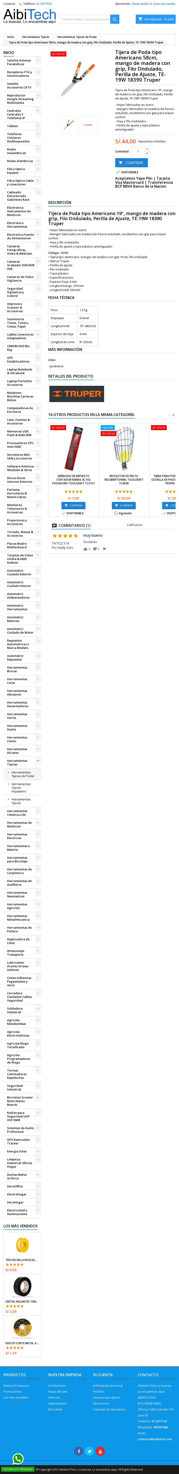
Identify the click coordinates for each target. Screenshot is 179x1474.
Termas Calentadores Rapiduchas (17, 1074)
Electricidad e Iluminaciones (17, 1212)
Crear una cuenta (164, 4)
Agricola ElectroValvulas (18, 1033)
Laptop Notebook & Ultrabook (19, 371)
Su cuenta (103, 1374)
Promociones (12, 1391)
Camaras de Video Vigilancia (20, 279)
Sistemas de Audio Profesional (20, 1130)
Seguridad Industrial (15, 1087)
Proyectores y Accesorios (17, 522)
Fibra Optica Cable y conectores (20, 182)
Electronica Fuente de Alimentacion (20, 236)
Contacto (9, 4)
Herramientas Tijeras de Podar (23, 774)
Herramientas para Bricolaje (17, 859)
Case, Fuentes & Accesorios (18, 421)
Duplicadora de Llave (18, 941)
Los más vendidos (20, 1226)
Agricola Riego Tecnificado (18, 1045)
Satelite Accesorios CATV (19, 85)
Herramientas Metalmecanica (18, 918)
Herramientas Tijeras (17, 762)
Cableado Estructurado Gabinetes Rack (18, 196)
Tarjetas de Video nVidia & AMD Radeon (20, 559)
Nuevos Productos (16, 1385)
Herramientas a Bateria (18, 848)
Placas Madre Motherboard (17, 545)
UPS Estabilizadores (18, 359)
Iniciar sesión (140, 4)
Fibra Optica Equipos (16, 171)
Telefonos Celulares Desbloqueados (18, 137)
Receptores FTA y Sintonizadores (19, 74)
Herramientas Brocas (17, 669)
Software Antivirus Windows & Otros (20, 468)
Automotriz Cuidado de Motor (20, 630)
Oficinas (54, 1397)
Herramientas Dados (17, 727)
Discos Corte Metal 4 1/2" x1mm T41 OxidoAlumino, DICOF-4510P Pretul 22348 (22, 1343)
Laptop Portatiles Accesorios (19, 383)
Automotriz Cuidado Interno (19, 584)
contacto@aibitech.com (155, 1439)
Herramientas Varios (17, 716)
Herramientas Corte (17, 681)
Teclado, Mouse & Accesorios (20, 534)
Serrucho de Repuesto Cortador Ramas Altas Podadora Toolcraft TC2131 (73, 479)
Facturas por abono (106, 1397)
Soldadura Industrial (15, 1010)
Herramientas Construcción (17, 813)
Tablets (12, 126)
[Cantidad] (138, 151)
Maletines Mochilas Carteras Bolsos (20, 396)
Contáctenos (57, 1385)
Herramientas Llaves (17, 739)
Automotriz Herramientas (17, 607)
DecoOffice (15, 1186)
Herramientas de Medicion (19, 824)
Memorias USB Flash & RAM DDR (19, 433)
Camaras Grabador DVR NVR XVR (20, 265)
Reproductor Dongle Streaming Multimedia (20, 99)
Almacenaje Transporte (15, 953)
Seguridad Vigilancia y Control (15, 292)
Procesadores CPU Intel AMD (20, 445)
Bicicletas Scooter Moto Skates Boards (20, 1101)
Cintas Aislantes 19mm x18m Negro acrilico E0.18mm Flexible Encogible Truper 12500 (22, 1301)
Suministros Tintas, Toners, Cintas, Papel (18, 322)
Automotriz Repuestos (15, 657)
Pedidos (98, 1391)
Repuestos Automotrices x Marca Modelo (18, 644)
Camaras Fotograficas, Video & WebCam (19, 250)
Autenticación (57, 1403)
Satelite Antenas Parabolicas (19, 62)
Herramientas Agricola (17, 906)
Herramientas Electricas (17, 836)
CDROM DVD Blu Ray (18, 348)
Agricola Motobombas (16, 1022)
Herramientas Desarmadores (17, 704)
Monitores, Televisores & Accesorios (17, 508)
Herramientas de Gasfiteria (19, 883)
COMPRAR (131, 162)
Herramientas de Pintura (19, 929)
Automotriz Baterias (15, 619)
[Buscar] (89, 19)
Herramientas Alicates (17, 751)
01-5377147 (44, 4)
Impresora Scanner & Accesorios (15, 307)
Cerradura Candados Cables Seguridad (19, 996)
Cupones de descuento (109, 1409)
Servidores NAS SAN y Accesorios (19, 456)
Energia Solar (17, 1151)
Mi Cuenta (55, 1409)
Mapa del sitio (58, 1391)
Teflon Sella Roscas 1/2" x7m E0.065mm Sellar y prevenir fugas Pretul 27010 (22, 1260)
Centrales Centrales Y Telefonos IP (16, 114)
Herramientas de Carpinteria (19, 871)
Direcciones (101, 1403)
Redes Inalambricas (16, 151)
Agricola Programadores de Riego (18, 1058)
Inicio (8, 52)
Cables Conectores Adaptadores (20, 336)
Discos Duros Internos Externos (19, 480)
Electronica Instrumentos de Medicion (19, 211)
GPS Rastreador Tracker (18, 1141)
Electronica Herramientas (17, 225)
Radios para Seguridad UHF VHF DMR (18, 1116)
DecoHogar (15, 1202)
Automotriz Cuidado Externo (19, 572)
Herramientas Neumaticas (17, 894)
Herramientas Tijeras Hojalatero (21, 787)
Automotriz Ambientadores (18, 596)
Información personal (108, 1385)
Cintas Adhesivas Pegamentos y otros (19, 981)
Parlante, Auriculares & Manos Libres (17, 493)
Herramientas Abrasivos (17, 692)
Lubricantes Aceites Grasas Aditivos (17, 966)
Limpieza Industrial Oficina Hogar (19, 1163)
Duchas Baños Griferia (17, 1176)
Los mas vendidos (15, 1397)
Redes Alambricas (20, 161)
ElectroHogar (17, 1194)
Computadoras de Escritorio (20, 410)
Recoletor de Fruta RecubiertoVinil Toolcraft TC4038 (124, 479)
